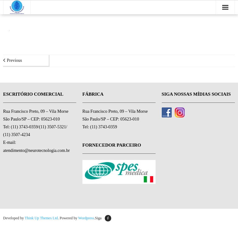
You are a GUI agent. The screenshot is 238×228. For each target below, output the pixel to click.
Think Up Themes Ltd (41, 218)
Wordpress (86, 218)
